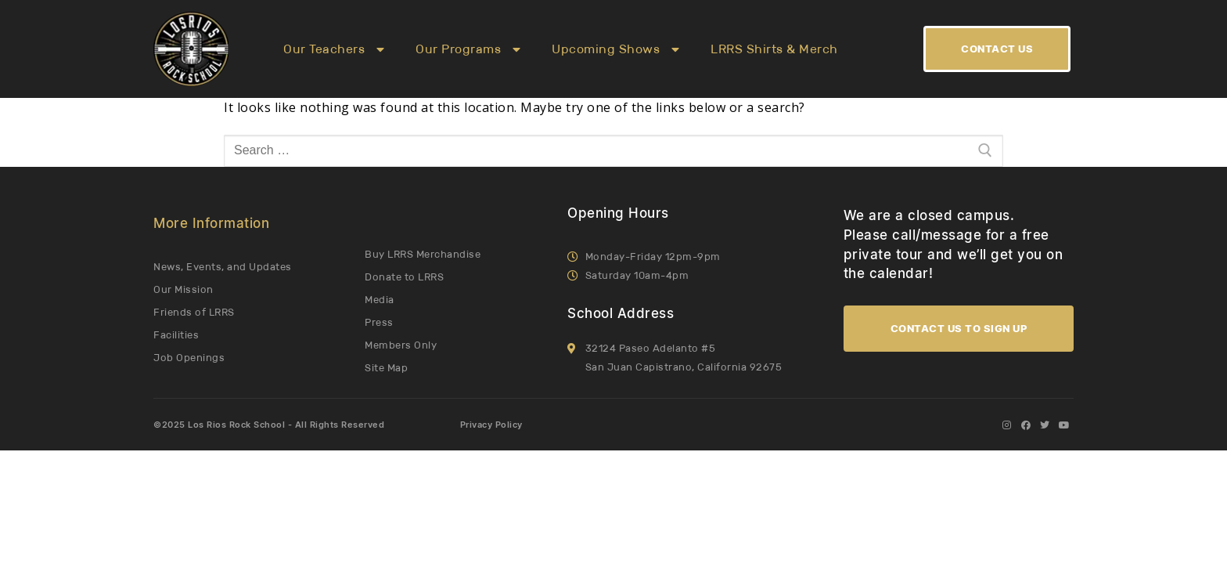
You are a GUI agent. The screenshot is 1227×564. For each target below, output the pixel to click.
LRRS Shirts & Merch (774, 49)
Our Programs (468, 49)
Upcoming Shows (615, 49)
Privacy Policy (491, 425)
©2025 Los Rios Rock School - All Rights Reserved (268, 425)
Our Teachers (333, 49)
